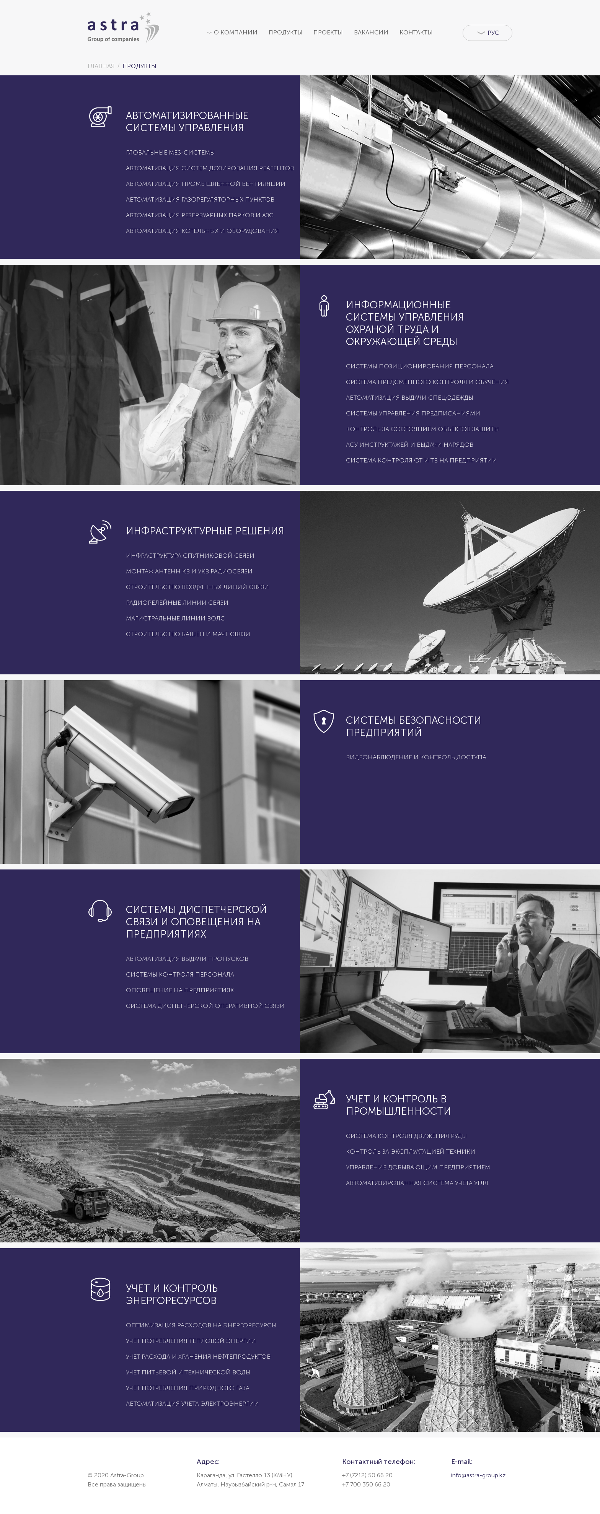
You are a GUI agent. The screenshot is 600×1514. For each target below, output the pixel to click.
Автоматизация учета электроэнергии (192, 1403)
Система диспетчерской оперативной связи (205, 1005)
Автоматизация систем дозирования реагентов (210, 168)
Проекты (328, 32)
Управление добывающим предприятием (418, 1167)
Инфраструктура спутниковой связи (190, 555)
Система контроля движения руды (406, 1136)
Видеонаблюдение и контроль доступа (416, 757)
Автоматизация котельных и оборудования (202, 230)
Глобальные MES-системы (170, 152)
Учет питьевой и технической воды (188, 1372)
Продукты (286, 32)
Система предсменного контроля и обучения (427, 382)
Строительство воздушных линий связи (197, 587)
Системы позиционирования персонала (420, 366)
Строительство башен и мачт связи (188, 634)
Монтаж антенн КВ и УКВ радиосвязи (189, 571)
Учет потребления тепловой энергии (191, 1341)
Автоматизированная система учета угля (417, 1183)
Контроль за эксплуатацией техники (410, 1151)
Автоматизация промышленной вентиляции (205, 183)
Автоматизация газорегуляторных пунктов (200, 199)
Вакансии (371, 32)
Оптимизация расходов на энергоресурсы (201, 1325)
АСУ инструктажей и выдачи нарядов (409, 444)
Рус (492, 32)
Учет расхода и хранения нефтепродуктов (198, 1356)
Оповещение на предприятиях (180, 990)
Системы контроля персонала (180, 974)
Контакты (416, 32)
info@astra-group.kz (478, 1475)
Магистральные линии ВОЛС (175, 618)
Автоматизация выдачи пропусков (187, 958)
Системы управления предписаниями (413, 413)
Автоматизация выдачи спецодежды (409, 397)
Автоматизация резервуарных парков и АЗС (200, 215)
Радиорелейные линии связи (177, 602)
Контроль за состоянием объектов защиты (422, 429)
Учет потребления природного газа (187, 1388)
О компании (236, 32)
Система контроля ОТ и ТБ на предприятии (421, 460)
